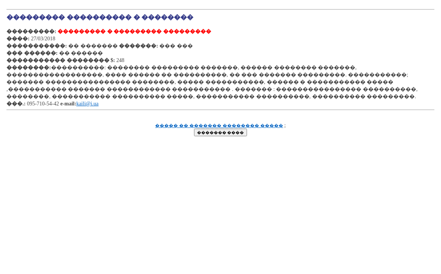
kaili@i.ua (87, 104)
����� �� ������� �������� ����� (219, 125)
